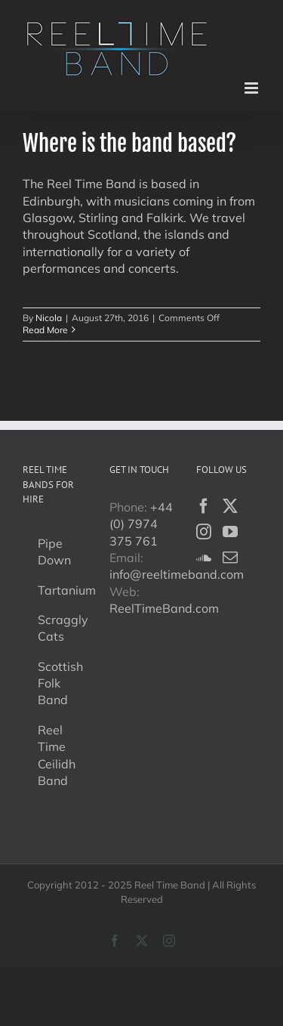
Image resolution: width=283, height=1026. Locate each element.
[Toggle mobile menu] (252, 88)
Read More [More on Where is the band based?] (45, 329)
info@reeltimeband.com (176, 574)
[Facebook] (203, 506)
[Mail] (230, 557)
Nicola (48, 317)
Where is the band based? (129, 143)
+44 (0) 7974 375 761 (141, 524)
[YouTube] (230, 531)
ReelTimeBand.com (164, 608)
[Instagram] (203, 531)
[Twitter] (230, 506)
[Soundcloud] (203, 557)
